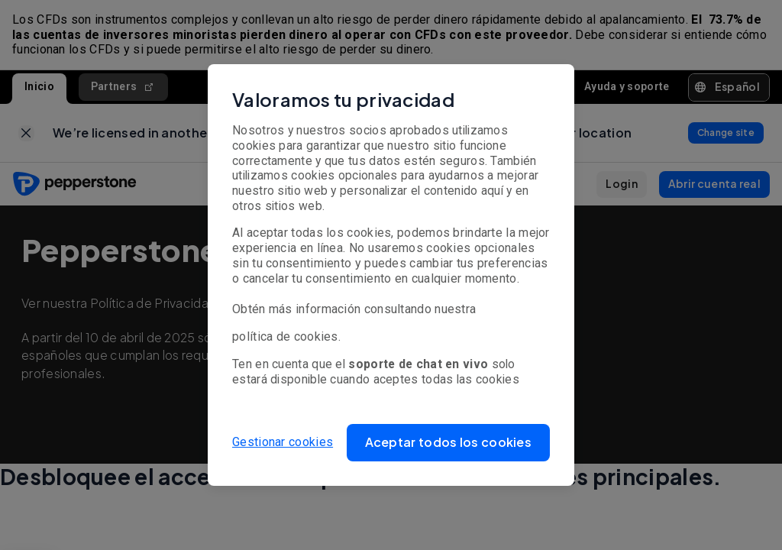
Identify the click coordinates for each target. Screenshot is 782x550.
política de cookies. (286, 336)
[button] (449, 442)
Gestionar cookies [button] (282, 442)
